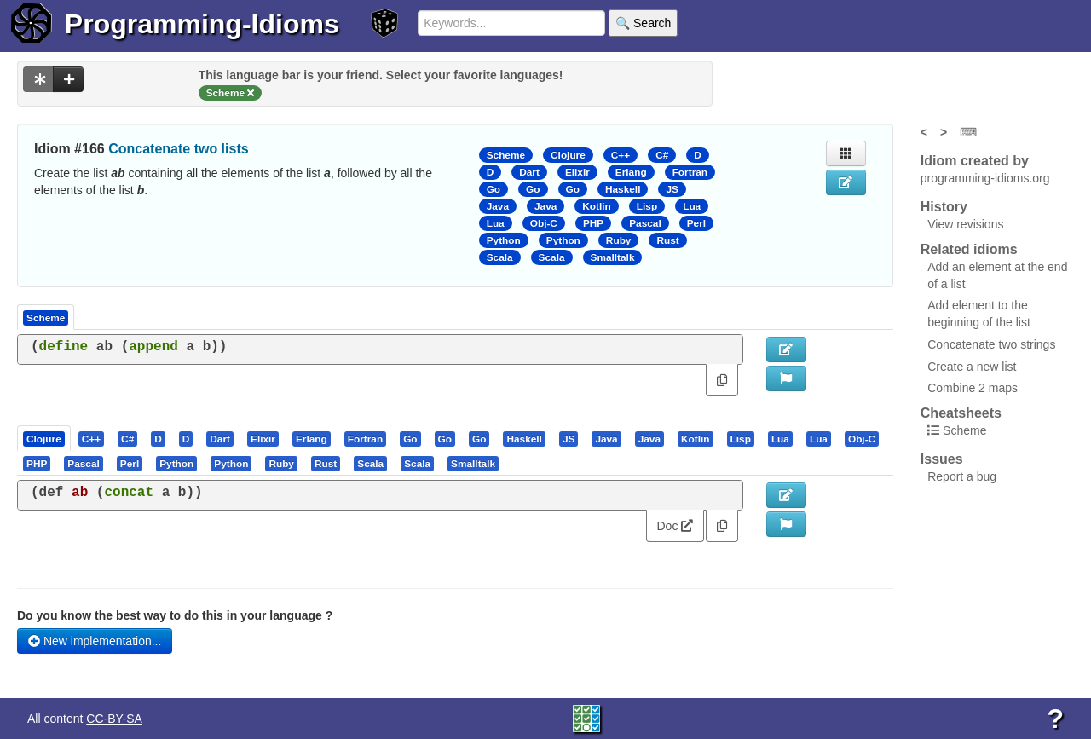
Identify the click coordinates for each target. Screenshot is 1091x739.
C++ (620, 155)
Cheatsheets (961, 413)
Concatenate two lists (178, 148)
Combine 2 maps (972, 388)
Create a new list (971, 366)
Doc (675, 526)
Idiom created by (975, 160)
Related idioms (969, 249)
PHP (593, 223)
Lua (692, 206)
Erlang (631, 172)
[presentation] (44, 438)
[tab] (44, 438)
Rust (667, 240)
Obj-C (543, 223)
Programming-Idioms (202, 24)
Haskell (622, 189)
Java (498, 206)
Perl (696, 223)
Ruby (619, 240)
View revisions (965, 224)
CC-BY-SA (114, 718)
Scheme (506, 155)
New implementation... (94, 641)
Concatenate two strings (991, 344)
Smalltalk (613, 257)
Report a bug (961, 476)
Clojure (568, 155)
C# (661, 155)
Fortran (689, 172)
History (944, 206)
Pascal (645, 223)
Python (504, 240)
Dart (529, 172)
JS (672, 189)
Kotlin (596, 206)
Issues (942, 459)
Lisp (647, 206)
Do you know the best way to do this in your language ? (174, 615)
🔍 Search (643, 23)
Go (493, 189)
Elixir (577, 172)
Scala (500, 257)
